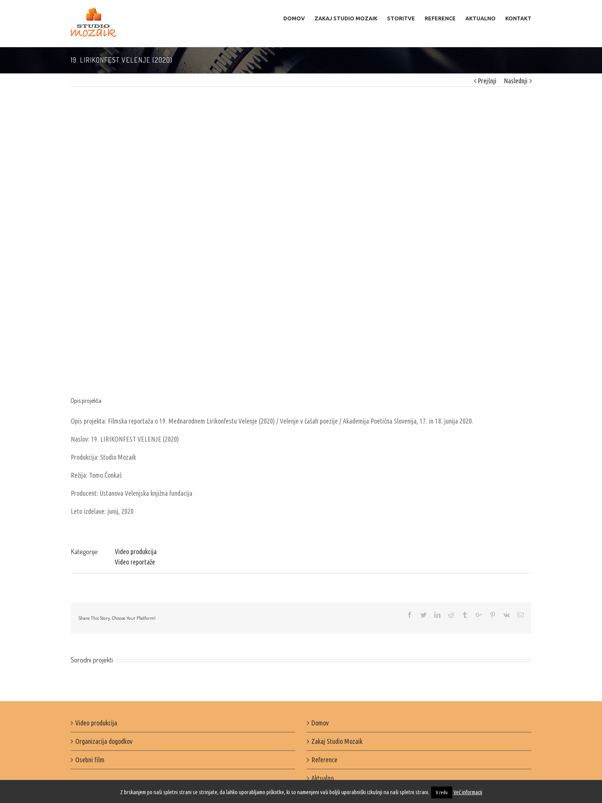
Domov (320, 723)
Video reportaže (135, 562)
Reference (324, 759)
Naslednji (516, 80)
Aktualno (322, 778)
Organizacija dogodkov (103, 741)
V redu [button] (442, 792)
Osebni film (89, 759)
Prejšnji (487, 80)
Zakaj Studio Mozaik (336, 741)
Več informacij (467, 792)
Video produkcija (136, 551)
